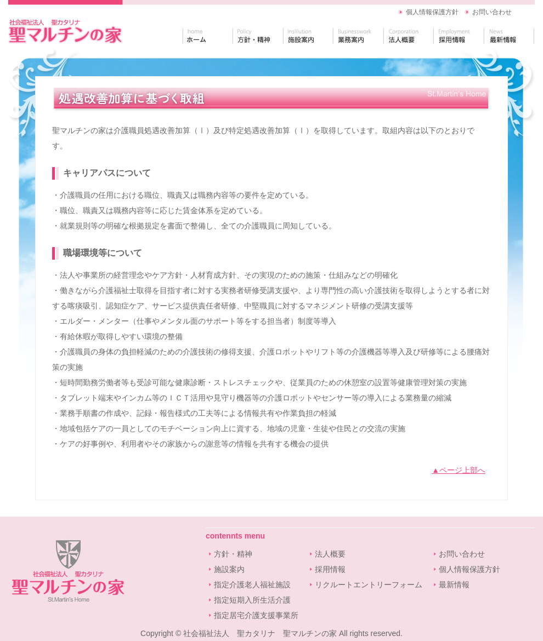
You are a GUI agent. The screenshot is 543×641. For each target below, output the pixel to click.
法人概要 (330, 554)
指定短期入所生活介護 (252, 600)
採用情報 (330, 569)
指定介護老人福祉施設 (252, 584)
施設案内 (229, 569)
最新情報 (454, 584)
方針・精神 (233, 554)
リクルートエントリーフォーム (368, 584)
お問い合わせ (492, 12)
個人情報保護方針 (432, 12)
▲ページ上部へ (458, 470)
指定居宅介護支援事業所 (256, 615)
